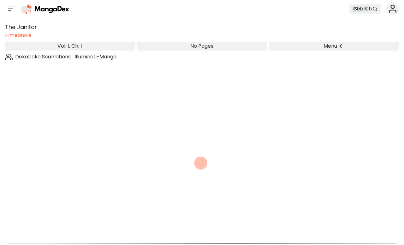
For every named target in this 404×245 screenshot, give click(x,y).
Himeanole (18, 35)
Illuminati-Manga (95, 56)
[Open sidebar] (11, 9)
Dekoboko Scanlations (43, 56)
